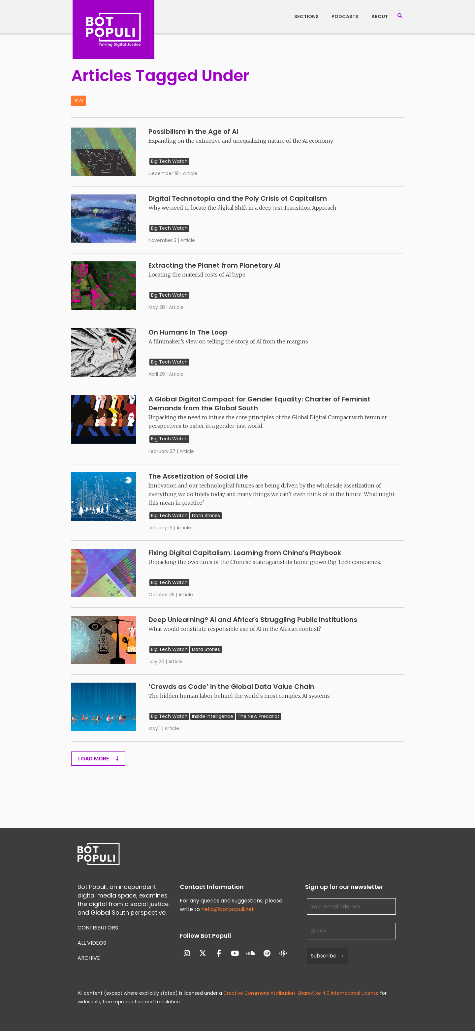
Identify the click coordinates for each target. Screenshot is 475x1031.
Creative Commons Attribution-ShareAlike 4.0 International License (301, 993)
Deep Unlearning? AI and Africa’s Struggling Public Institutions (252, 619)
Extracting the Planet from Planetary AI (214, 265)
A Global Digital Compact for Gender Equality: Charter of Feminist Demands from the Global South (259, 404)
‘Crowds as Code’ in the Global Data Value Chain (231, 686)
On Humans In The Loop (188, 332)
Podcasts (345, 16)
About (379, 16)
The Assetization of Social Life (198, 476)
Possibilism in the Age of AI (193, 131)
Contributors (98, 927)
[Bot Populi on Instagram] (187, 954)
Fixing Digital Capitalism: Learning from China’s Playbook (244, 552)
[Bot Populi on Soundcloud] (251, 954)
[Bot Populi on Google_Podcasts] (283, 953)
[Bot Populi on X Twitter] (203, 954)
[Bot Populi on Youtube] (235, 954)
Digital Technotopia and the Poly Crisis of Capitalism (237, 198)
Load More (98, 758)
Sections (306, 16)
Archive (89, 958)
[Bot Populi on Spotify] (267, 954)
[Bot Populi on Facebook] (219, 954)
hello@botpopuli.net (227, 909)
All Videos (92, 943)
